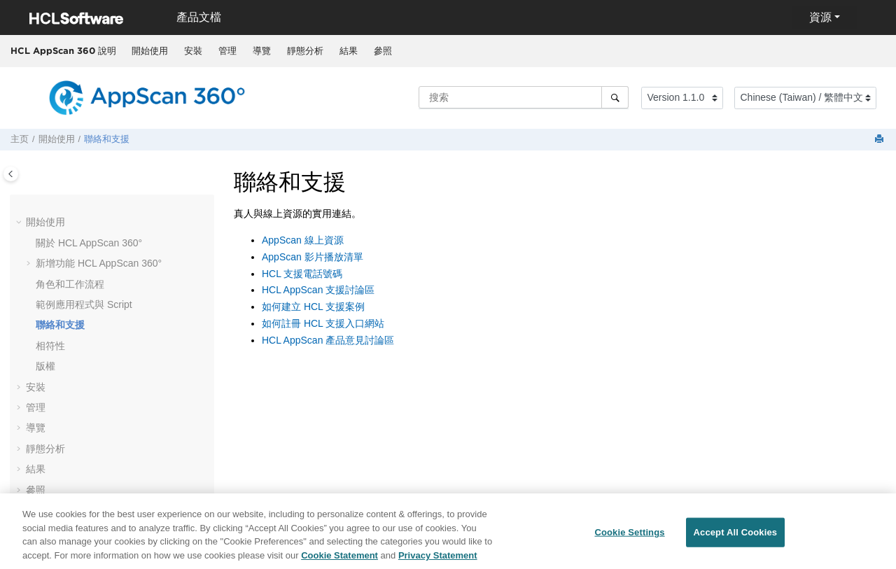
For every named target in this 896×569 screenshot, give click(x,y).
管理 (227, 50)
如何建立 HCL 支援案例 (313, 306)
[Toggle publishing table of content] (11, 174)
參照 (383, 50)
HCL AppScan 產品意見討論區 (328, 340)
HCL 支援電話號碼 (302, 273)
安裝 (193, 50)
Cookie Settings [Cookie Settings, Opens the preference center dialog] (629, 536)
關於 (89, 242)
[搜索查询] (524, 97)
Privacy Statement (437, 559)
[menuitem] (149, 51)
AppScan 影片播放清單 (312, 256)
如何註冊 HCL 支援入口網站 (323, 323)
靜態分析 (305, 50)
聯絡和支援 (107, 139)
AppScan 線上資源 (303, 240)
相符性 (50, 345)
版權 (45, 366)
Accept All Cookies (736, 536)
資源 (820, 17)
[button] (20, 223)
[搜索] (615, 97)
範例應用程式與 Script (84, 304)
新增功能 (99, 263)
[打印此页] (881, 140)
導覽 (262, 50)
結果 (349, 50)
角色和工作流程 (70, 284)
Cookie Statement (339, 559)
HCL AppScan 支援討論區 (318, 289)
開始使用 (150, 50)
